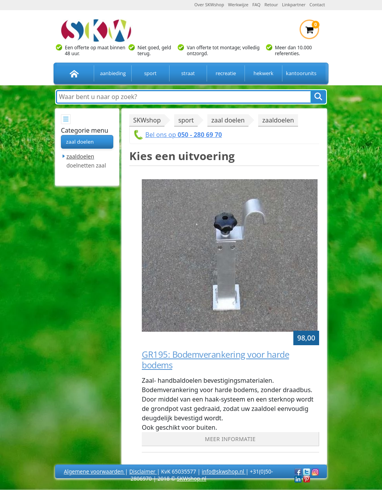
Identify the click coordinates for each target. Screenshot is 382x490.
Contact (317, 4)
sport (150, 73)
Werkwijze (238, 4)
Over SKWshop (209, 4)
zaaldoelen (80, 156)
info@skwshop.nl (224, 471)
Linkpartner (293, 4)
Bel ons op (183, 134)
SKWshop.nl (191, 478)
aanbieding (113, 73)
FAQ (256, 4)
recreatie (226, 73)
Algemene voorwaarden (94, 471)
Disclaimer (143, 471)
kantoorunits (301, 73)
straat (188, 73)
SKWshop (147, 120)
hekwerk (263, 73)
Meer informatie (230, 439)
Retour (271, 4)
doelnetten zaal (86, 165)
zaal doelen (80, 141)
